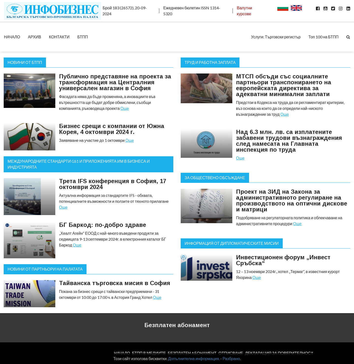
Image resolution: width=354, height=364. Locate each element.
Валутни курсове (244, 10)
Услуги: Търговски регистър (275, 36)
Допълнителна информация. (194, 358)
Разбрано (231, 358)
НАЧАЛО (12, 36)
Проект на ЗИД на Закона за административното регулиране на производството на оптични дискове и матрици (291, 200)
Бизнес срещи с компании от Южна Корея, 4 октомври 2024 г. (111, 129)
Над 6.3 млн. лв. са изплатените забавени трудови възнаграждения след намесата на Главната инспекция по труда (289, 141)
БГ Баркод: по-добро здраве (102, 224)
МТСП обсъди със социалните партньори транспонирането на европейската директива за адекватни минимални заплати (283, 85)
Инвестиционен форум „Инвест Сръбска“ (283, 260)
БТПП (82, 36)
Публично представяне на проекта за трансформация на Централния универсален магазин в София (115, 82)
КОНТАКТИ (59, 36)
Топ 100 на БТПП (324, 36)
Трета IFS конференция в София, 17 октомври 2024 (112, 184)
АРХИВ (34, 36)
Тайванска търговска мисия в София (114, 283)
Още (124, 108)
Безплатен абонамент (177, 325)
